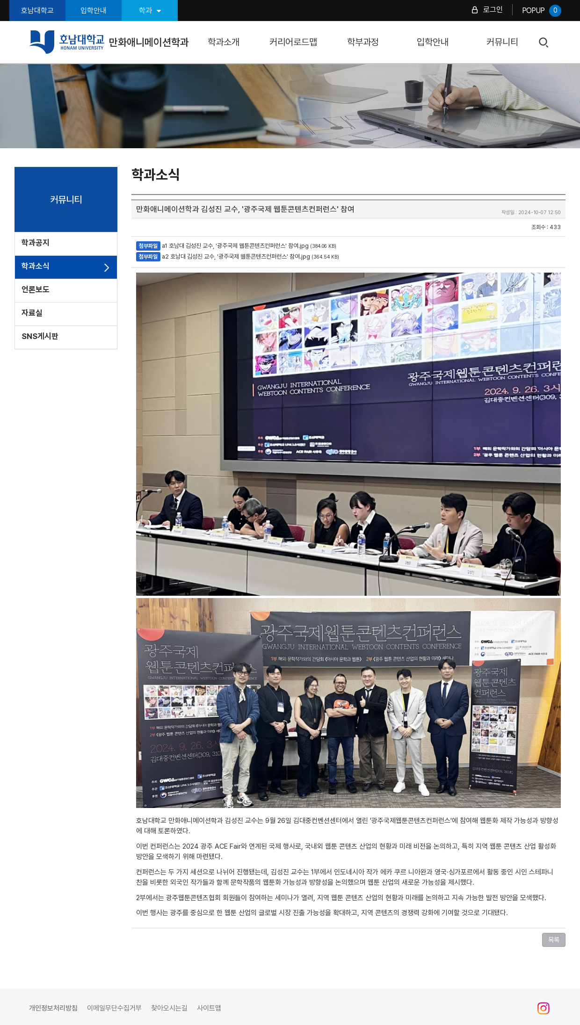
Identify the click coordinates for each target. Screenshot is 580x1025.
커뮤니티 (502, 42)
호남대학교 (37, 10)
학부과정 (363, 42)
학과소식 (36, 266)
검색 (544, 42)
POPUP (541, 11)
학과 (150, 10)
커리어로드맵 (293, 42)
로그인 (493, 9)
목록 (553, 940)
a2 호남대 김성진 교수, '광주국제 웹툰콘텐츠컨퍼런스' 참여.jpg (236, 256)
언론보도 (36, 289)
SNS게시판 (40, 336)
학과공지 (36, 242)
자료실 (32, 313)
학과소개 (223, 42)
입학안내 (93, 10)
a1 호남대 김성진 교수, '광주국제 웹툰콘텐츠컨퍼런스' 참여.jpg (235, 245)
